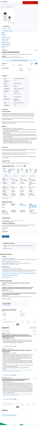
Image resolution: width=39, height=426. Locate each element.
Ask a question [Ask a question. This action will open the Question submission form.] (16, 56)
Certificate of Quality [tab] (14, 220)
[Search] (37, 4)
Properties (4, 34)
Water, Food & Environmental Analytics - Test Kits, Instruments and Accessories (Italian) (19, 273)
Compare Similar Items (6, 37)
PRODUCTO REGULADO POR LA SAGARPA (10, 275)
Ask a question (33, 325)
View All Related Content (7, 277)
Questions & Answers (6, 46)
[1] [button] (12, 136)
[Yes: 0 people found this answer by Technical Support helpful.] (7, 343)
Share (35, 50)
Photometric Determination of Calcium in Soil (11, 261)
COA (5, 28)
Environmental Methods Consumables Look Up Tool (12, 268)
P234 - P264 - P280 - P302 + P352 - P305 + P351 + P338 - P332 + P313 (33, 207)
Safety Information (5, 39)
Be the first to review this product (10, 410)
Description (4, 35)
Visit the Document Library (7, 248)
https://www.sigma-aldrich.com (19, 121)
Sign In (12, 60)
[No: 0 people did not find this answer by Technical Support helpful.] (11, 343)
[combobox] (19, 4)
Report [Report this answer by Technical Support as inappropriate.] (15, 343)
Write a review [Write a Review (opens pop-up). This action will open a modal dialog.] (10, 56)
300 (14, 81)
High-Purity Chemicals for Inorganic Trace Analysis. (16, 154)
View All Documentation (8, 30)
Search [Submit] (5, 236)
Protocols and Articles (6, 42)
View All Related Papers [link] (6, 298)
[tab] (2, 7)
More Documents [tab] (21, 220)
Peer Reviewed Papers (6, 44)
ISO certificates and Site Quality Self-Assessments (16, 118)
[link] (5, 319)
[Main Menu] (1, 1)
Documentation (5, 40)
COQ (9, 28)
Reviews (3, 47)
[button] (35, 331)
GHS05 (3, 207)
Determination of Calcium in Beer (8, 258)
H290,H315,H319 (23, 205)
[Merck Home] (5, 1)
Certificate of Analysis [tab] (6, 220)
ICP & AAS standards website (19, 150)
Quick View (6, 175)
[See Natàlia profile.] (3, 331)
